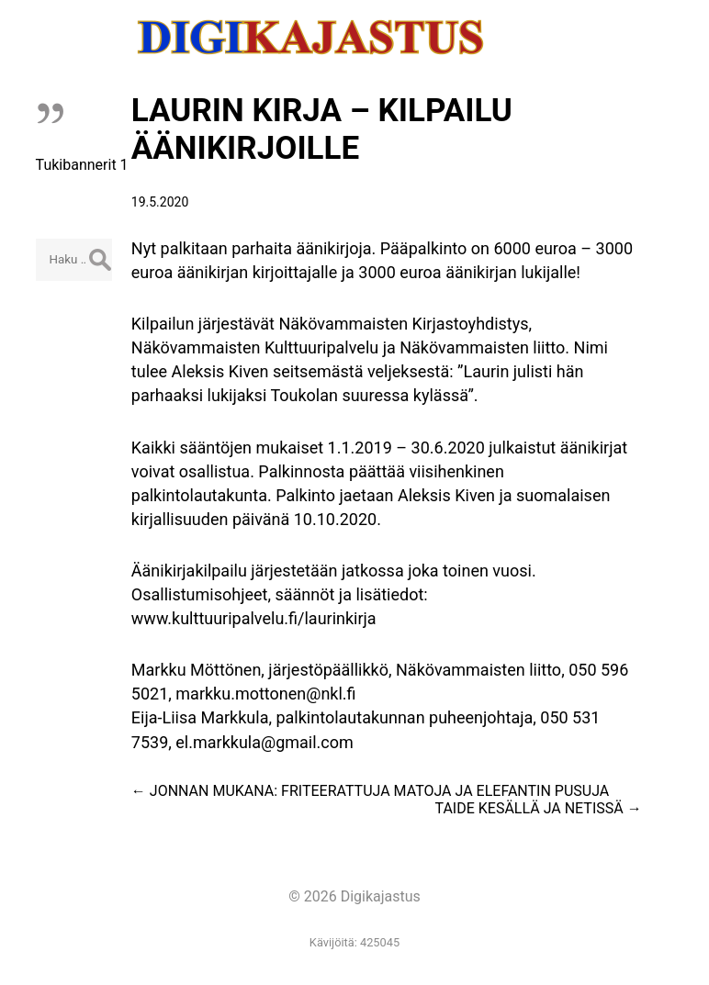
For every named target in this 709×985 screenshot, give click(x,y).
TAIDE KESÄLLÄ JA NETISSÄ (538, 808)
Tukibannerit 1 (82, 164)
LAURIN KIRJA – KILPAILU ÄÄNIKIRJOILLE (321, 129)
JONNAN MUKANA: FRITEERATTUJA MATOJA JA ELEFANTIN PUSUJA (370, 791)
